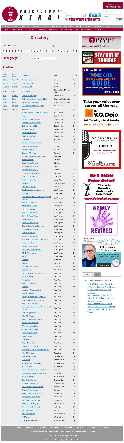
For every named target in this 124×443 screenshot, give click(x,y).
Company (25, 75)
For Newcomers (66, 29)
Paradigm (25, 116)
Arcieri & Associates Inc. (30, 323)
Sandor (5, 91)
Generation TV (27, 270)
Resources (53, 29)
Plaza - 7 (25, 183)
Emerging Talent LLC (29, 187)
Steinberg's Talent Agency (31, 246)
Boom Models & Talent (29, 356)
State (75, 75)
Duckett (5, 109)
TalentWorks (26, 139)
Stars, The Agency (28, 366)
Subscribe (24, 26)
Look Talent (26, 360)
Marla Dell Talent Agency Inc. (32, 363)
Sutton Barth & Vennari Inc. (31, 250)
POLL (98, 275)
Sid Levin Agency (28, 129)
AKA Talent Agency (28, 209)
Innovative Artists (28, 160)
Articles (45, 26)
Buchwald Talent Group (30, 216)
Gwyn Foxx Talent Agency (31, 146)
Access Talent (26, 280)
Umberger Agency (28, 83)
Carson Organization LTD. (31, 313)
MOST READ (88, 275)
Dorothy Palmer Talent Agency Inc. (34, 297)
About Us (98, 29)
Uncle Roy (15, 80)
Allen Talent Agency (28, 353)
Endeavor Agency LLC (29, 126)
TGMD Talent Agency (29, 253)
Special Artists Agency (29, 133)
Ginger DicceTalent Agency (31, 303)
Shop (15, 26)
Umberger (6, 83)
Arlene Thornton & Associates (32, 393)
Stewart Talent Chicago (30, 163)
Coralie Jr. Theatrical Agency (32, 143)
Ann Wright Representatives (31, 290)
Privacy (92, 427)
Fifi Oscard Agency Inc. (30, 326)
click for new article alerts (84, 19)
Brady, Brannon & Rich (29, 213)
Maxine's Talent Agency (30, 170)
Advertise (35, 26)
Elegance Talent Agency (30, 153)
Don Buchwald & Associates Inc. (33, 190)
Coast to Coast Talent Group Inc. (33, 226)
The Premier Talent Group (31, 400)
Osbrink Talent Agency (29, 96)
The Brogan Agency (28, 410)
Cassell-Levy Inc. (28, 219)
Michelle (15, 87)
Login (108, 26)
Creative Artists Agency (30, 166)
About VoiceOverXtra (83, 29)
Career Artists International (31, 397)
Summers (6, 87)
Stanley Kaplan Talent (29, 333)
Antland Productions (29, 80)
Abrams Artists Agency (29, 202)
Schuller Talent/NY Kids (30, 329)
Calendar (79, 26)
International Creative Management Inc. (35, 239)
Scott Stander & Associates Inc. (32, 387)
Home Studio (17, 29)
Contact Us (98, 26)
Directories (56, 26)
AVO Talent (26, 417)
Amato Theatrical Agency (30, 180)
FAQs (88, 26)
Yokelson (6, 80)
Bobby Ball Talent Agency (30, 404)
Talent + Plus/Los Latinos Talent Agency (35, 370)
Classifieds (67, 26)
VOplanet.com (27, 87)
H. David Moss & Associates (31, 173)
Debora (14, 109)
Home (7, 26)
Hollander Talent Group (30, 383)
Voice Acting (30, 29)
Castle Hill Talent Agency (30, 223)
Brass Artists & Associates (31, 119)
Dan (13, 91)
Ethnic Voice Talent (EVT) (30, 102)
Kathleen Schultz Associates (31, 407)
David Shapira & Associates (31, 123)
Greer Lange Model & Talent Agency (34, 113)
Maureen (15, 96)
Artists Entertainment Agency (32, 319)
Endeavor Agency (28, 293)
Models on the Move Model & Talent (34, 156)
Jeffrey (14, 83)
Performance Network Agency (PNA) (34, 99)
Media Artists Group (28, 243)
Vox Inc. (24, 256)
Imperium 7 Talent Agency (31, 236)
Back (53, 46)
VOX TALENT (26, 91)
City (55, 75)
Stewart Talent (27, 336)
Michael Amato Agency (29, 177)
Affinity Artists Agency (29, 206)
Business (42, 29)
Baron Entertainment (29, 380)
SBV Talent (25, 193)
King (4, 99)
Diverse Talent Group (29, 233)
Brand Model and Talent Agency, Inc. (34, 373)
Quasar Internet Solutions (74, 440)
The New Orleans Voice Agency (33, 106)
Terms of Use (105, 427)
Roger (14, 99)
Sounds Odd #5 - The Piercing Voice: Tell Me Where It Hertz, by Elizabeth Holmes (101, 298)
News (6, 29)
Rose (4, 96)
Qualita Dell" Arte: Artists (30, 420)
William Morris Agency (29, 136)
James (5, 106)
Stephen (15, 106)
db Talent (25, 109)
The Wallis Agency (28, 150)
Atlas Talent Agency (28, 316)
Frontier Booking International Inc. (33, 273)
